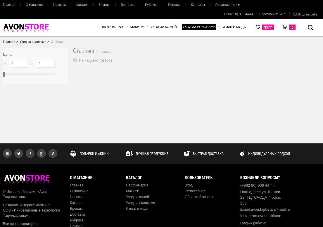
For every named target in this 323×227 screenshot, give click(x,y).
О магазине (34, 4)
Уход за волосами (140, 203)
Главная (9, 4)
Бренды (104, 4)
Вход (189, 185)
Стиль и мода (137, 209)
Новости (59, 4)
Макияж (132, 191)
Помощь (174, 4)
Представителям (227, 4)
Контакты (198, 4)
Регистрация (195, 191)
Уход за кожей (137, 197)
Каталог (82, 4)
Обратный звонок (199, 197)
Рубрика (151, 4)
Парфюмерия (137, 185)
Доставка (127, 4)
